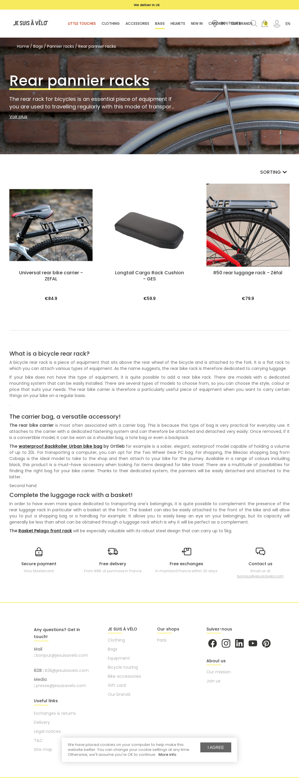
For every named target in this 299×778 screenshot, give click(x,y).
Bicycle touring (123, 667)
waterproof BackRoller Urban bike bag (60, 446)
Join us (213, 681)
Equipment (119, 658)
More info (167, 754)
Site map (43, 749)
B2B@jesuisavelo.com (67, 670)
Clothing (116, 640)
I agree (216, 747)
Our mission (218, 672)
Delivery (42, 722)
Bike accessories (124, 676)
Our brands (119, 694)
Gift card (117, 685)
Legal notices (47, 731)
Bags (112, 649)
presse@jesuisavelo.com (61, 686)
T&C (38, 740)
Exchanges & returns (55, 713)
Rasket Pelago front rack (45, 531)
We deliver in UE (147, 5)
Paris (161, 640)
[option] (146, 5)
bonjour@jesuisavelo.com (260, 576)
